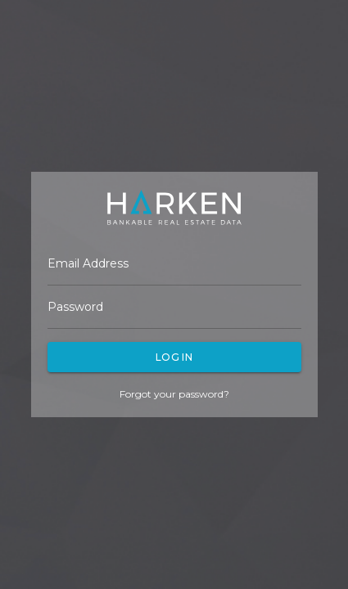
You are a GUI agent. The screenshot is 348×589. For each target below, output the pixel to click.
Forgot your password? (174, 394)
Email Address (88, 263)
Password (75, 306)
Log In (174, 357)
